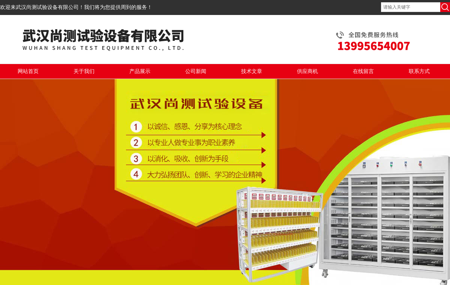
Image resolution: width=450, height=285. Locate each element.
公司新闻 (195, 71)
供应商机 (307, 71)
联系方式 (419, 71)
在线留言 (363, 71)
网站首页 (28, 71)
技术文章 (251, 71)
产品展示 (139, 71)
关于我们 (84, 71)
